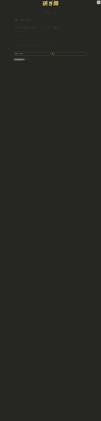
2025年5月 (18, 294)
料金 (34, 368)
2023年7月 (18, 347)
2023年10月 (18, 343)
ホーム (18, 368)
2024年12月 (18, 309)
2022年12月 (18, 350)
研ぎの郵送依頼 (44, 368)
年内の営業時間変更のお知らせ (51, 212)
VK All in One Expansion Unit (62, 417)
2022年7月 (18, 354)
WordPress (40, 417)
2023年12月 (18, 336)
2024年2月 (18, 332)
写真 (54, 368)
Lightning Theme (50, 417)
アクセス (62, 368)
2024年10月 (18, 313)
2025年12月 (18, 283)
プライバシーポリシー (75, 368)
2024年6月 (18, 324)
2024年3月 (18, 328)
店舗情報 (26, 368)
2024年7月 (18, 321)
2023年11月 (18, 339)
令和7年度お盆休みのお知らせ (51, 116)
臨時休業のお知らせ (47, 97)
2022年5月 (18, 358)
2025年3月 (18, 302)
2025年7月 (18, 291)
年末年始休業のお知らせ (51, 78)
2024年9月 (18, 317)
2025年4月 (18, 298)
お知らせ (28, 59)
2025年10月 (18, 287)
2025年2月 (18, 306)
